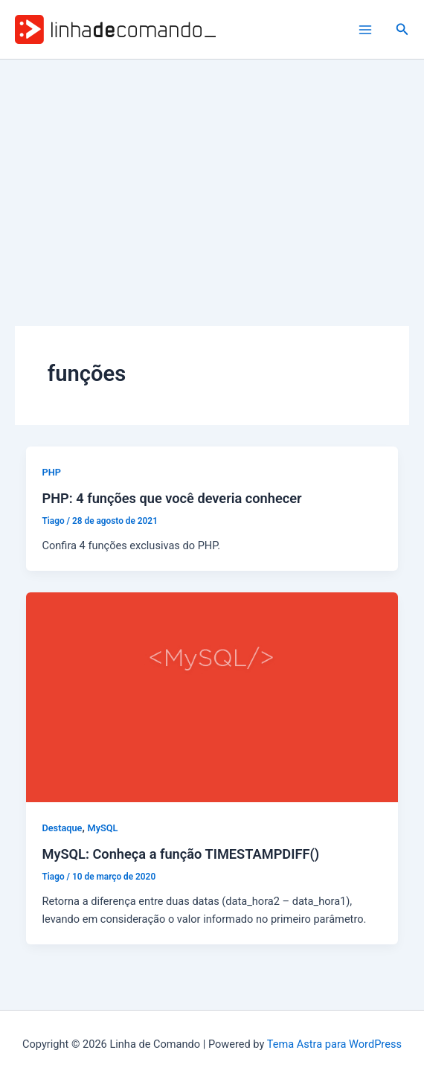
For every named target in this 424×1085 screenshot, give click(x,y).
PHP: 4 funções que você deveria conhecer (171, 498)
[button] (402, 29)
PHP (51, 472)
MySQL (103, 827)
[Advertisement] (212, 171)
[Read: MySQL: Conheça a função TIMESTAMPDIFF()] (212, 696)
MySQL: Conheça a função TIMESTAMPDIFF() (180, 854)
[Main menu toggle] (365, 29)
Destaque (62, 827)
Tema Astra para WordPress (334, 1044)
